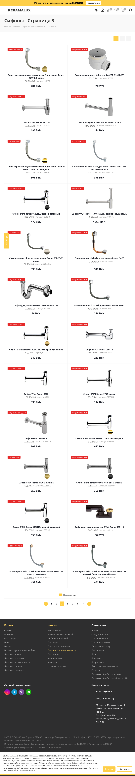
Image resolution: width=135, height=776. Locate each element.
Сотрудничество (100, 634)
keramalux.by (12, 756)
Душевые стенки (13, 666)
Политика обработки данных (106, 674)
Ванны (7, 646)
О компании (99, 625)
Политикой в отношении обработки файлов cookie (61, 763)
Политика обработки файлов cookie (109, 678)
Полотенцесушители (59, 646)
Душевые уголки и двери (17, 662)
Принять (109, 769)
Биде (7, 642)
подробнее (94, 2)
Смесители (53, 654)
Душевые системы (13, 670)
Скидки (8, 630)
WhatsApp (28, 692)
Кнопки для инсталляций (60, 634)
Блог (93, 654)
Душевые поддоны (14, 658)
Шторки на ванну (57, 666)
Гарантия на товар (101, 646)
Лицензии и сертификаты (104, 666)
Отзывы (95, 670)
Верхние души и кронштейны (19, 650)
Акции (94, 630)
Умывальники (55, 658)
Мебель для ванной (58, 638)
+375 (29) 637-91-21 (106, 691)
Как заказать (98, 650)
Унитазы (52, 662)
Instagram (7, 692)
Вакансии (96, 658)
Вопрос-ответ (98, 662)
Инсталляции (54, 630)
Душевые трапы (12, 654)
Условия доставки (100, 642)
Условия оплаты (99, 638)
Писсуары (53, 642)
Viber (21, 692)
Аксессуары (10, 638)
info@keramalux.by (105, 698)
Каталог (9, 625)
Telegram (14, 692)
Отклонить (125, 769)
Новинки (8, 634)
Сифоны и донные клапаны (62, 650)
